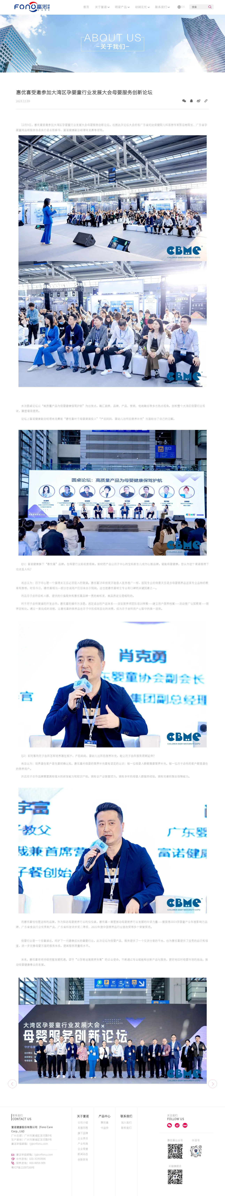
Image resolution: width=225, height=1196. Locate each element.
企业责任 (83, 1138)
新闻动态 (83, 1154)
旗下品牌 (83, 1133)
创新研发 (83, 1159)
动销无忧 (142, 7)
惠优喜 (105, 1122)
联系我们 (162, 7)
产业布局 (83, 1143)
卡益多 (105, 1128)
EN (181, 7)
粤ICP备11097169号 (23, 1167)
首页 (86, 7)
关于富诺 (102, 7)
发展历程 (83, 1128)
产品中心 (104, 1116)
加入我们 (126, 1122)
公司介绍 (83, 1122)
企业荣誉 (83, 1149)
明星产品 (122, 7)
